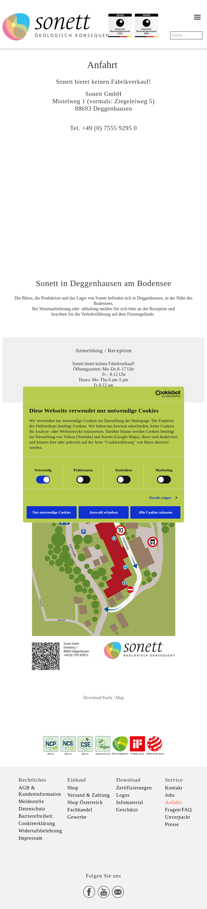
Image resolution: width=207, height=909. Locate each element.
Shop (72, 787)
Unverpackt (177, 817)
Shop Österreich (85, 802)
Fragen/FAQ (178, 809)
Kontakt (173, 787)
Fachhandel (79, 809)
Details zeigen (160, 498)
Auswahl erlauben (103, 512)
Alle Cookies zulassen (155, 512)
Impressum (30, 838)
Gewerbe (77, 817)
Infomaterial (129, 802)
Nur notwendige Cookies (51, 512)
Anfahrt (173, 802)
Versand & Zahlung (88, 795)
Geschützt (127, 809)
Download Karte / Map (103, 697)
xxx (103, 847)
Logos (123, 795)
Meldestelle (31, 801)
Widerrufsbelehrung (40, 830)
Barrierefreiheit (35, 816)
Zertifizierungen (134, 787)
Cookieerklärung (37, 823)
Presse (172, 824)
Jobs (170, 795)
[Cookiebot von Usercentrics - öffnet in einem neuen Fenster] (159, 394)
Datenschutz (32, 808)
